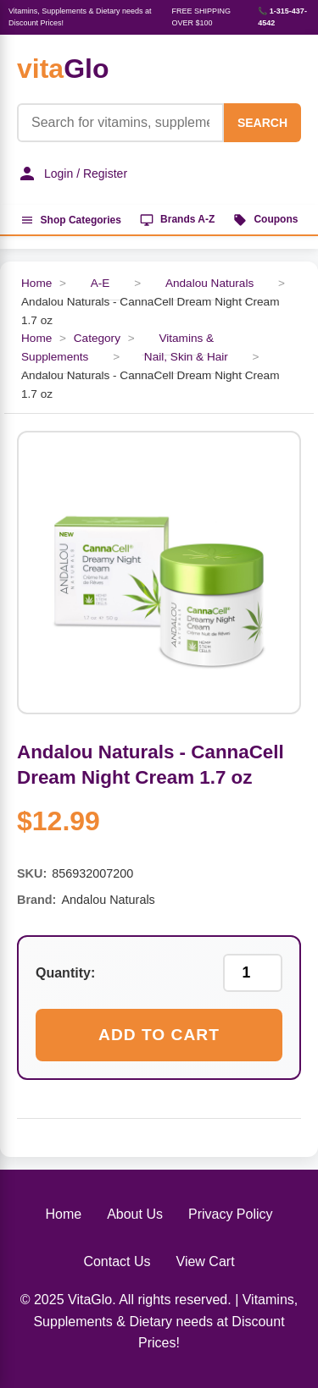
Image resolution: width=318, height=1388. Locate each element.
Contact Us (116, 1261)
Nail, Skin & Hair (186, 356)
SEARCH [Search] (262, 122)
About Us (135, 1214)
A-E (100, 283)
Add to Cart (159, 1035)
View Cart (205, 1261)
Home (36, 283)
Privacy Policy (230, 1214)
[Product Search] (120, 122)
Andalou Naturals (209, 283)
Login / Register (72, 173)
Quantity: (65, 973)
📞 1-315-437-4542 (282, 17)
